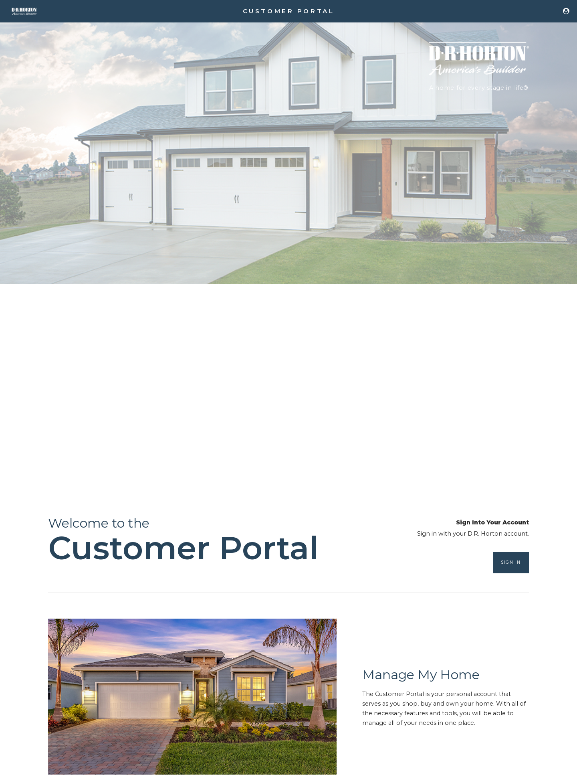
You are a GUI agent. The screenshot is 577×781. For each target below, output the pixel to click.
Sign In (511, 562)
